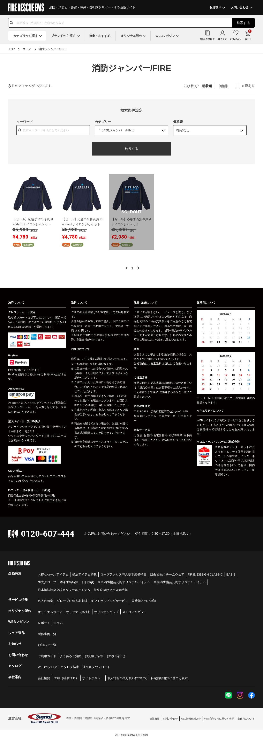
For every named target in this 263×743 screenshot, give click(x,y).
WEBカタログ (47, 667)
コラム (58, 623)
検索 (243, 23)
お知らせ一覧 (47, 645)
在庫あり (248, 86)
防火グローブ (47, 582)
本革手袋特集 (69, 582)
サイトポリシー (93, 678)
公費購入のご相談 (144, 601)
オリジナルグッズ (106, 612)
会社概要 (44, 678)
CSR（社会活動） (66, 678)
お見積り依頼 (94, 656)
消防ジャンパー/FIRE (53, 49)
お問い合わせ (116, 656)
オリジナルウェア (50, 612)
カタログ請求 (70, 667)
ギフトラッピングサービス (109, 601)
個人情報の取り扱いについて (127, 678)
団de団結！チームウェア (167, 574)
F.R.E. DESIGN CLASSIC (205, 574)
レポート (44, 623)
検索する (131, 148)
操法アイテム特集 (84, 574)
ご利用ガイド (47, 656)
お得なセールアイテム (53, 574)
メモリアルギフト (134, 612)
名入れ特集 (45, 601)
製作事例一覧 (47, 634)
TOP (12, 49)
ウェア (27, 49)
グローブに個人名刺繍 (72, 601)
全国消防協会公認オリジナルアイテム (179, 582)
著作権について (246, 718)
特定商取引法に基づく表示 (169, 678)
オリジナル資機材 (78, 612)
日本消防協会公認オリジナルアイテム (64, 590)
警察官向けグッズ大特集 (111, 590)
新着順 (207, 86)
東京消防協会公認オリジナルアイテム (124, 582)
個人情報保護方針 (191, 718)
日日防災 (88, 582)
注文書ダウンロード (96, 667)
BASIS (230, 574)
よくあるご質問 (70, 656)
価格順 (223, 86)
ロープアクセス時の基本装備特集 (123, 574)
